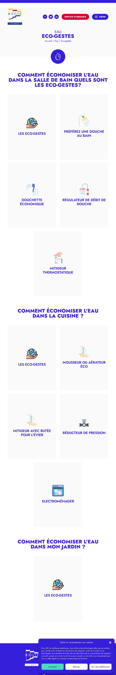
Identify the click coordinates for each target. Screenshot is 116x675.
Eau (56, 41)
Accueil (48, 41)
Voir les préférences (100, 666)
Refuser (76, 666)
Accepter (52, 666)
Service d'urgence (75, 16)
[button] (110, 642)
